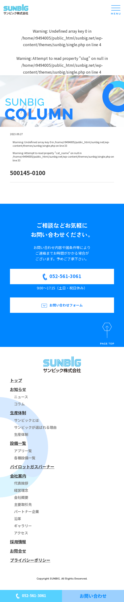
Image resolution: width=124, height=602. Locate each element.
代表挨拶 (21, 483)
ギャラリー (23, 525)
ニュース (21, 396)
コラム (19, 403)
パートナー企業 (26, 511)
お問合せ (18, 551)
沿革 (17, 518)
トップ (16, 380)
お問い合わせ (93, 596)
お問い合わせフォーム (66, 305)
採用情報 (18, 541)
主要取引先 (23, 504)
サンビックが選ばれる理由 (35, 427)
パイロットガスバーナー (32, 466)
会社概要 (21, 497)
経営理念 (21, 490)
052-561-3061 (65, 276)
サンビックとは (26, 420)
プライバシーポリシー (30, 560)
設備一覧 (18, 443)
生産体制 (18, 413)
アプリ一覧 (23, 450)
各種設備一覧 (24, 457)
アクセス (21, 532)
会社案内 (18, 476)
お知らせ (18, 389)
